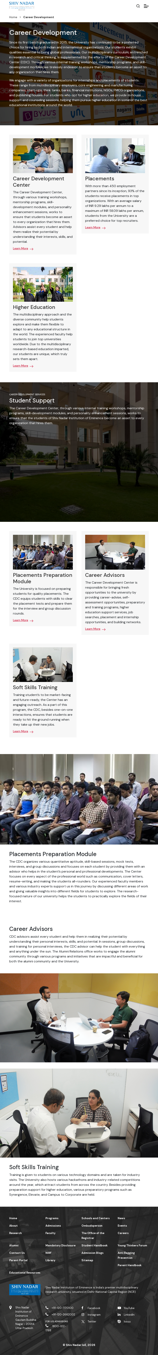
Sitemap (87, 1260)
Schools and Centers (95, 1218)
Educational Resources (24, 1272)
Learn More (20, 248)
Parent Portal (18, 1260)
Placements (99, 178)
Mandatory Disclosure (60, 1245)
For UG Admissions (56, 1321)
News (121, 1218)
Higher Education (34, 307)
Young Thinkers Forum (132, 1245)
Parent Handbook (130, 1265)
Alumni (14, 1245)
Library (50, 1260)
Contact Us (17, 1253)
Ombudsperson (91, 1225)
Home (13, 17)
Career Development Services (27, 394)
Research (15, 1233)
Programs (51, 1218)
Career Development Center (38, 181)
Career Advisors (105, 575)
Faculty (50, 1233)
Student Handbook (94, 1245)
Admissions (53, 1225)
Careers (123, 1233)
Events (122, 1225)
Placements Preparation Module (42, 578)
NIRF (48, 1253)
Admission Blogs (92, 1253)
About (13, 1225)
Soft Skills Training (35, 687)
